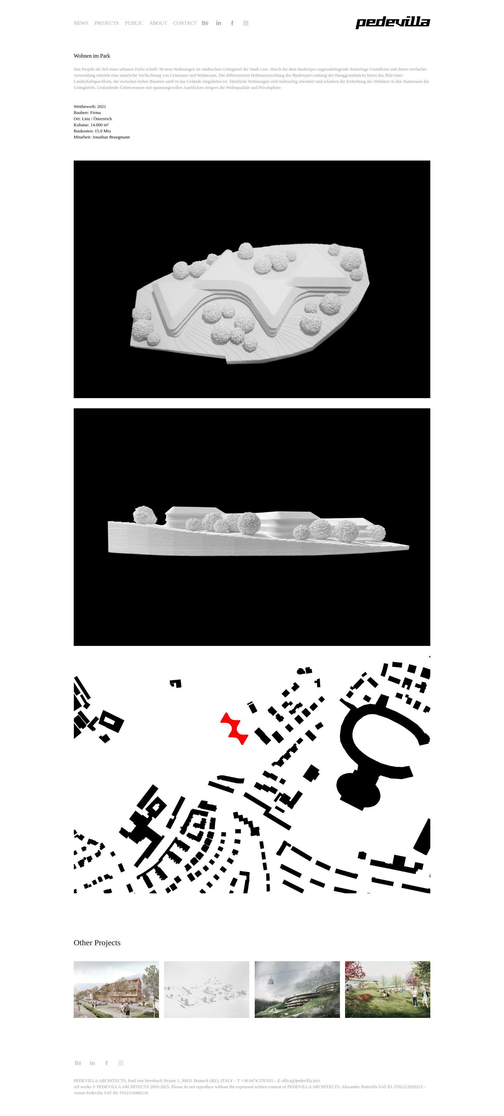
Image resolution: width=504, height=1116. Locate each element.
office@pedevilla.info (300, 1080)
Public (134, 23)
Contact (185, 23)
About (158, 23)
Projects (106, 23)
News (81, 23)
